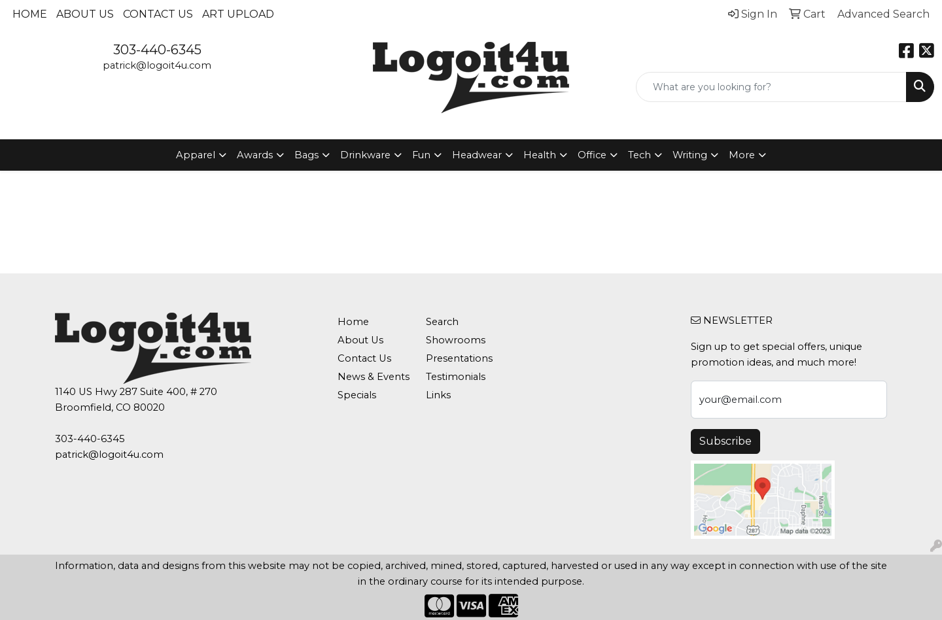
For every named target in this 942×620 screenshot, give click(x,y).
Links (438, 395)
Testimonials (455, 377)
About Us (85, 14)
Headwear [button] (477, 155)
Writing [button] (689, 155)
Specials (357, 395)
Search (442, 322)
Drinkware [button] (365, 155)
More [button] (742, 155)
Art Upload (238, 14)
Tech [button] (639, 155)
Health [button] (539, 155)
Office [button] (592, 155)
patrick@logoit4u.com (157, 65)
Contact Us (158, 14)
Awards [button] (255, 155)
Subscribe (725, 441)
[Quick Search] (771, 87)
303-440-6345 (157, 50)
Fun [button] (421, 155)
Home (29, 14)
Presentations (459, 358)
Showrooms (455, 340)
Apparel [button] (195, 155)
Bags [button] (306, 155)
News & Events (374, 377)
